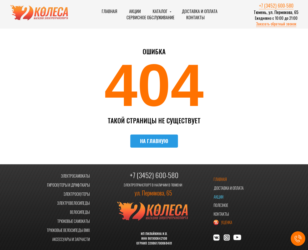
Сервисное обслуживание (150, 17)
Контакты (195, 17)
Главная (109, 11)
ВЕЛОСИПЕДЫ (80, 212)
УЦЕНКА (226, 222)
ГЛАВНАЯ (220, 179)
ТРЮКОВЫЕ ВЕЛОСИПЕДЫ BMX (68, 230)
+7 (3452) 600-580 (276, 5)
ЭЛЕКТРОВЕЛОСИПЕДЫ (73, 203)
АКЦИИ (218, 197)
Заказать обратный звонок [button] (276, 24)
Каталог (160, 11)
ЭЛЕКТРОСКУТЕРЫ (77, 194)
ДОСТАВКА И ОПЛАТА (229, 188)
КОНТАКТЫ (221, 214)
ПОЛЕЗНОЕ (221, 205)
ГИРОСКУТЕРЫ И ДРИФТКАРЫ (68, 185)
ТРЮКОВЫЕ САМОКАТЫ (73, 221)
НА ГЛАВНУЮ (154, 141)
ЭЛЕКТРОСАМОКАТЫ (75, 176)
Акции (135, 11)
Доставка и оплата (199, 11)
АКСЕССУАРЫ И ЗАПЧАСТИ (71, 239)
